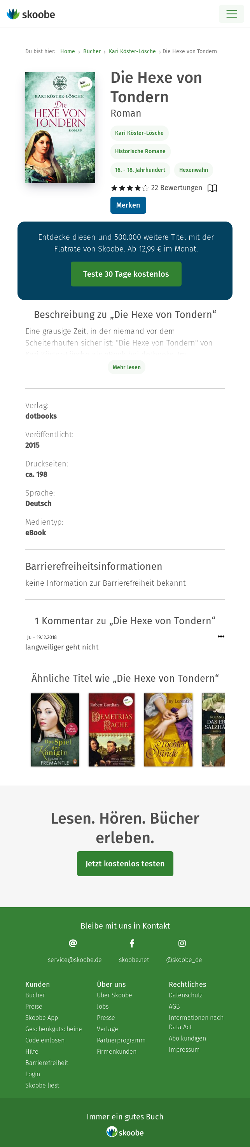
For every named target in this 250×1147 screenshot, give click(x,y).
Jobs (102, 1006)
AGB (174, 1006)
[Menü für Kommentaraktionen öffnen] (221, 637)
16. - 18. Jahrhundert (140, 170)
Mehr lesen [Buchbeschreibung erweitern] (127, 367)
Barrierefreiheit (46, 1063)
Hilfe (31, 1051)
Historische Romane (140, 151)
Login (32, 1074)
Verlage (107, 1029)
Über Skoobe (114, 995)
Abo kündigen (187, 1038)
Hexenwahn (193, 170)
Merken (128, 205)
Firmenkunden (116, 1051)
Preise (33, 1006)
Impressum (184, 1049)
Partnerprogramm (121, 1040)
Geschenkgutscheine (53, 1029)
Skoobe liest (42, 1085)
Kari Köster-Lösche (132, 51)
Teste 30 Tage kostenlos (126, 274)
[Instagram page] (184, 951)
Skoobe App (41, 1017)
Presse (106, 1017)
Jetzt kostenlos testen (125, 863)
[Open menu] (231, 14)
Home (67, 51)
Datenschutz (186, 995)
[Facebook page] (134, 951)
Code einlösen (45, 1040)
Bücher (92, 51)
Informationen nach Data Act (196, 1022)
